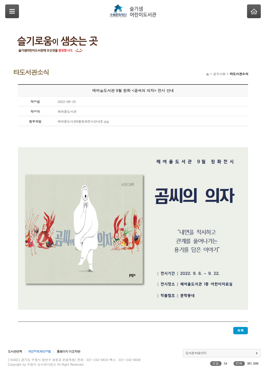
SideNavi (12, 11)
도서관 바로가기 (195, 353)
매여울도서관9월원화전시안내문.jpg (83, 121)
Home (254, 11)
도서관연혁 (15, 351)
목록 (240, 330)
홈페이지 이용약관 (68, 351)
